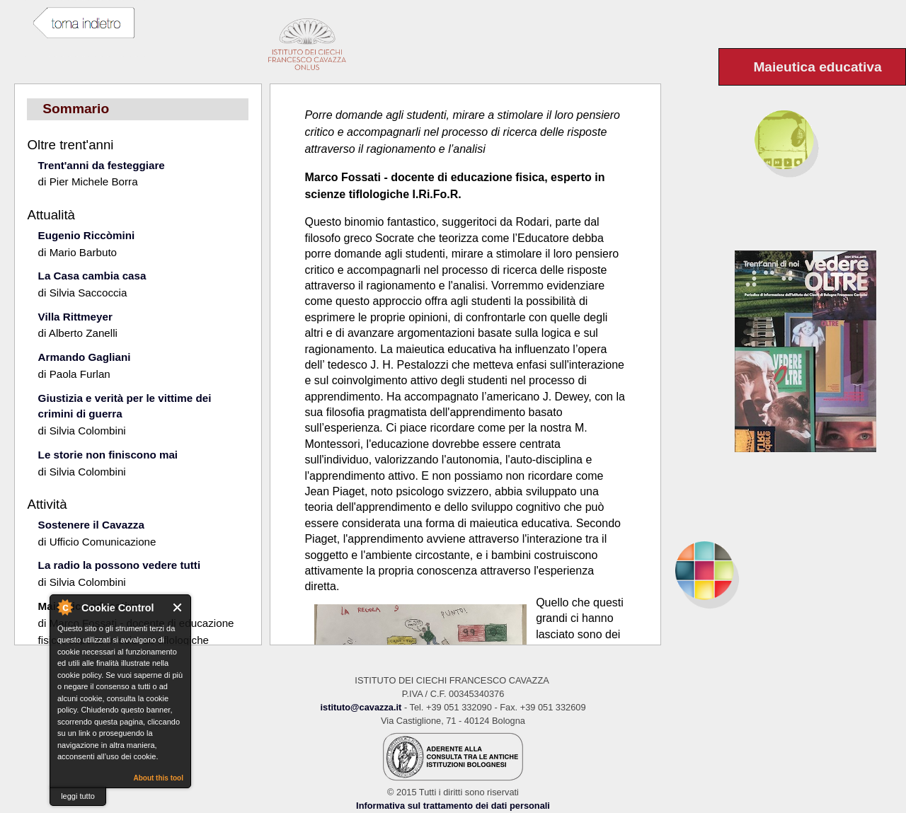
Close (178, 607)
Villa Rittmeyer (75, 317)
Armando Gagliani (84, 357)
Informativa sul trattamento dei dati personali (453, 805)
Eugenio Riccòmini (86, 235)
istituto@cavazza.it (360, 707)
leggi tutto (78, 796)
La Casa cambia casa (92, 276)
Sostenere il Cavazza (91, 525)
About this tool (158, 778)
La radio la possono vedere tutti (119, 565)
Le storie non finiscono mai (108, 455)
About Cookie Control (64, 607)
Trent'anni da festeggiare (101, 165)
